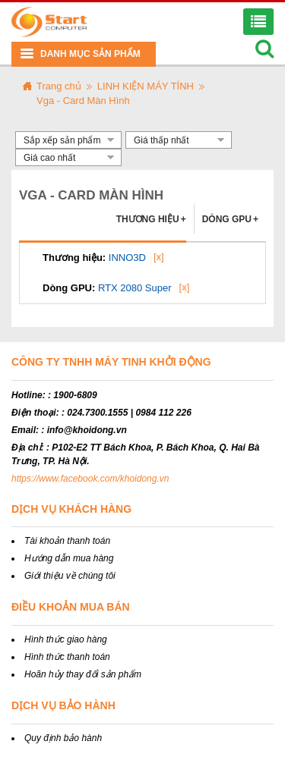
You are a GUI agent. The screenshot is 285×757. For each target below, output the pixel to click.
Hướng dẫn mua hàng (68, 558)
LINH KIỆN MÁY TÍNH (145, 86)
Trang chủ (58, 86)
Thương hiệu (151, 219)
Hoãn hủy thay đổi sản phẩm (82, 674)
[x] (159, 256)
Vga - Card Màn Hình (83, 100)
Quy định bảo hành (63, 738)
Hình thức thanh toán (67, 657)
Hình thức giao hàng (65, 639)
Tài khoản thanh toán (67, 541)
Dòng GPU (230, 219)
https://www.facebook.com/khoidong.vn (90, 478)
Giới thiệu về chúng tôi (70, 575)
